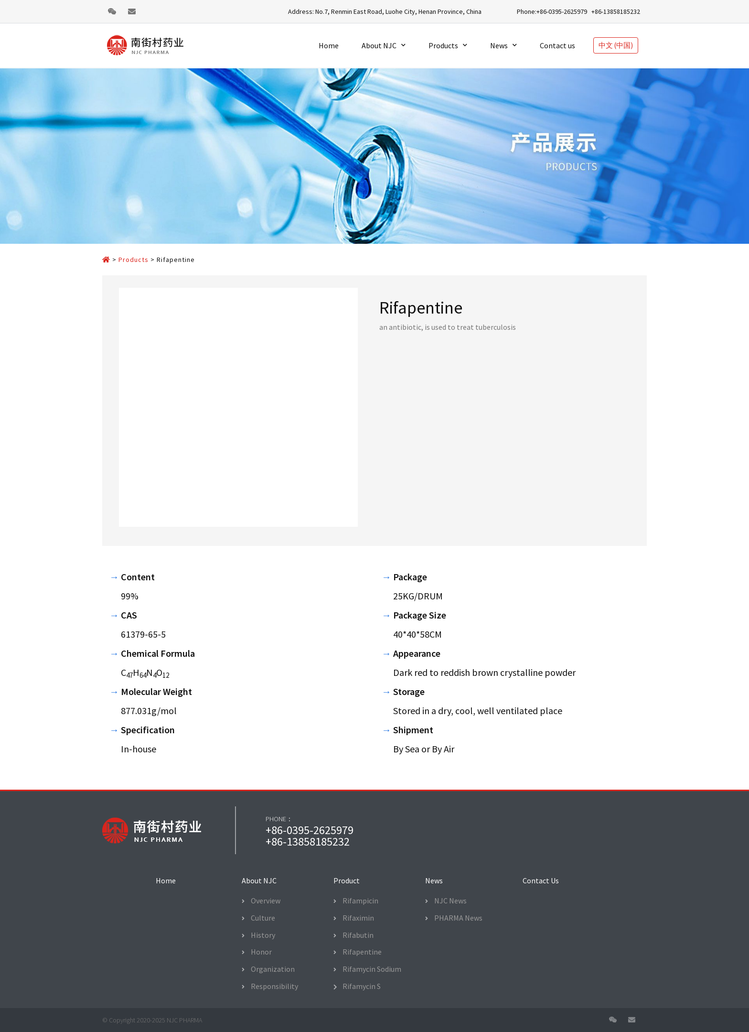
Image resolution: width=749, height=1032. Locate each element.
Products (447, 45)
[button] (165, 880)
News (503, 45)
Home (329, 45)
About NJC (384, 45)
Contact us (557, 45)
